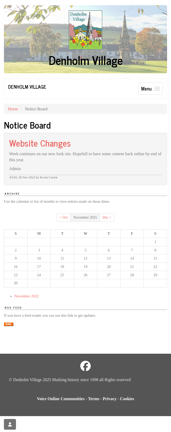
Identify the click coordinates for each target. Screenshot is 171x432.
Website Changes (40, 142)
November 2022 (26, 296)
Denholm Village (27, 87)
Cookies (127, 399)
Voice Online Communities (61, 399)
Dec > (106, 217)
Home (13, 109)
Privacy (109, 399)
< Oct (64, 217)
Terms (93, 399)
